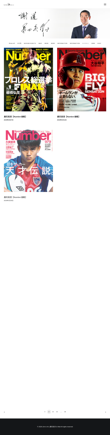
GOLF (99, 43)
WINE (93, 43)
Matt (40, 43)
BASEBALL (85, 43)
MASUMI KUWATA (30, 43)
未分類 (19, 43)
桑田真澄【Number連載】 (15, 116)
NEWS (46, 43)
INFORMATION (62, 43)
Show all (12, 43)
